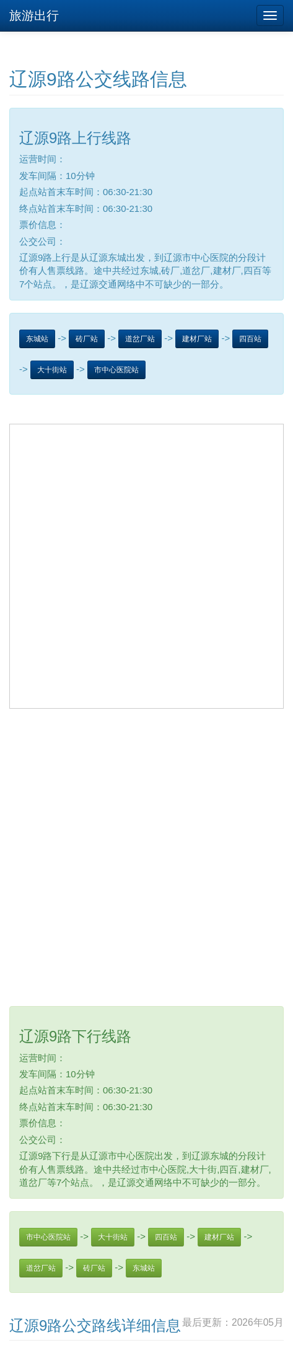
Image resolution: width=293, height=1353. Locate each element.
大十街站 (52, 370)
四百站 (250, 339)
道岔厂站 (140, 339)
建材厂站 (197, 339)
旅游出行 (34, 15)
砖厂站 (87, 339)
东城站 (37, 339)
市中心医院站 (116, 370)
